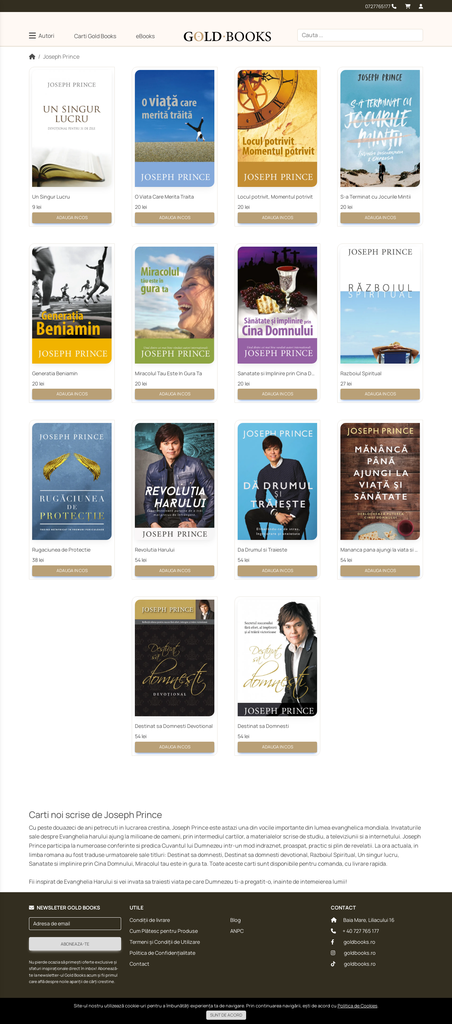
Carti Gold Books (95, 36)
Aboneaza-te (75, 944)
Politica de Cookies (357, 1005)
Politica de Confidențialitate (162, 952)
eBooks (145, 36)
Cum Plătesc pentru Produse (164, 931)
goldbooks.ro (353, 941)
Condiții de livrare (150, 920)
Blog (235, 920)
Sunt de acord (226, 1015)
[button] (41, 36)
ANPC (237, 931)
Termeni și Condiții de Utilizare (165, 941)
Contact (139, 963)
